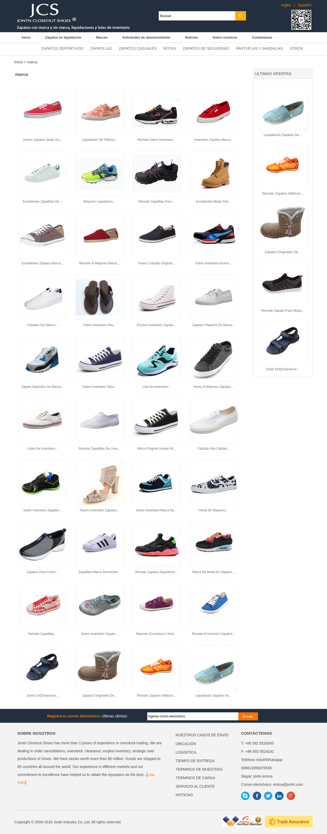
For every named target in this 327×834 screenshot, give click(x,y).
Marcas (102, 37)
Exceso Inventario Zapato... (156, 325)
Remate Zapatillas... (42, 634)
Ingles (286, 5)
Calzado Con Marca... (42, 325)
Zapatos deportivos (62, 48)
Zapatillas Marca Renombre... (99, 572)
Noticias (191, 37)
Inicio (26, 37)
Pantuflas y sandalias (259, 48)
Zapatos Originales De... (283, 252)
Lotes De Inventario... (42, 448)
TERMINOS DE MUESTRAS (199, 769)
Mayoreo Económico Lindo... (156, 634)
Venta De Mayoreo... (213, 510)
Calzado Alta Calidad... (213, 448)
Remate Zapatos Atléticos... (282, 193)
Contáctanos (262, 37)
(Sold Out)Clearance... (282, 369)
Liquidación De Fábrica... (99, 140)
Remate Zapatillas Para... (156, 201)
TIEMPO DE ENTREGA (195, 761)
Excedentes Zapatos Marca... (42, 263)
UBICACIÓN (186, 744)
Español (304, 5)
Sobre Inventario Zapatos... (42, 510)
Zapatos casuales (138, 48)
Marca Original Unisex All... (156, 448)
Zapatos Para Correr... (42, 572)
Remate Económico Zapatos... (213, 634)
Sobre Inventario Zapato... (99, 634)
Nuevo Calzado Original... (156, 263)
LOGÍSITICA (186, 752)
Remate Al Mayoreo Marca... (99, 263)
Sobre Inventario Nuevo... (213, 263)
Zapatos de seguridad (206, 48)
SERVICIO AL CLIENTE (195, 786)
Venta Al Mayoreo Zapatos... (213, 387)
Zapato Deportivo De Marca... (42, 387)
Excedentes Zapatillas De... (42, 201)
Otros (296, 48)
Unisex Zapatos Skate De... (42, 140)
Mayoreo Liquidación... (99, 201)
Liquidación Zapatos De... (283, 135)
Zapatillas (101, 48)
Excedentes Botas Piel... (213, 201)
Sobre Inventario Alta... (99, 325)
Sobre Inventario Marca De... (156, 510)
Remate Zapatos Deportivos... (156, 572)
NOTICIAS (184, 795)
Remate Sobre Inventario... (156, 140)
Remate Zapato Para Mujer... (282, 311)
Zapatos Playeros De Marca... (213, 325)
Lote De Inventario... (156, 387)
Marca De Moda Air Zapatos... (213, 572)
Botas (170, 48)
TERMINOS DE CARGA (195, 778)
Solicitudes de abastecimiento (146, 37)
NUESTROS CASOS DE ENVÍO (202, 735)
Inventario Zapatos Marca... (213, 140)
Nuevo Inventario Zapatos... (99, 510)
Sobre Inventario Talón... (99, 387)
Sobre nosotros (224, 37)
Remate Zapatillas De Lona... (99, 448)
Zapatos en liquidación (63, 37)
